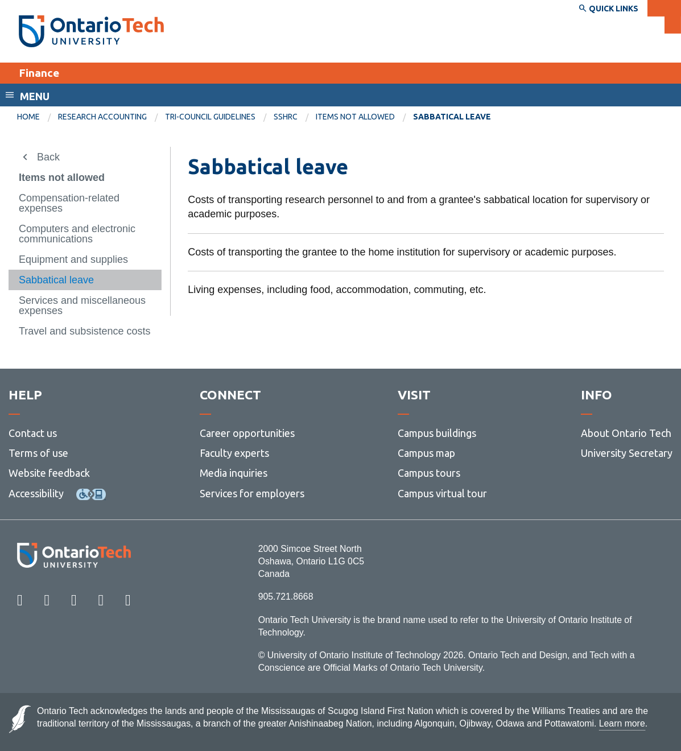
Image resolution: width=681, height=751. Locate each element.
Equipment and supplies (73, 259)
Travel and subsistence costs (84, 331)
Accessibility (36, 493)
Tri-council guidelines (210, 116)
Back (48, 157)
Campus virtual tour (442, 493)
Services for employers (252, 493)
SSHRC (286, 116)
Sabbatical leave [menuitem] (452, 116)
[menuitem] (37, 117)
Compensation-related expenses (69, 203)
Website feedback (49, 472)
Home (28, 116)
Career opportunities (247, 433)
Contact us (33, 433)
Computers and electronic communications (77, 234)
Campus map (426, 453)
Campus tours (429, 472)
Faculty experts (234, 453)
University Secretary (626, 453)
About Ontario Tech (626, 433)
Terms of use (38, 453)
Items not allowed (355, 116)
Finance (39, 73)
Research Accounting (102, 116)
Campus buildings (437, 433)
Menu (34, 96)
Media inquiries (233, 472)
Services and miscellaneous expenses (82, 305)
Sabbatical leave (56, 280)
